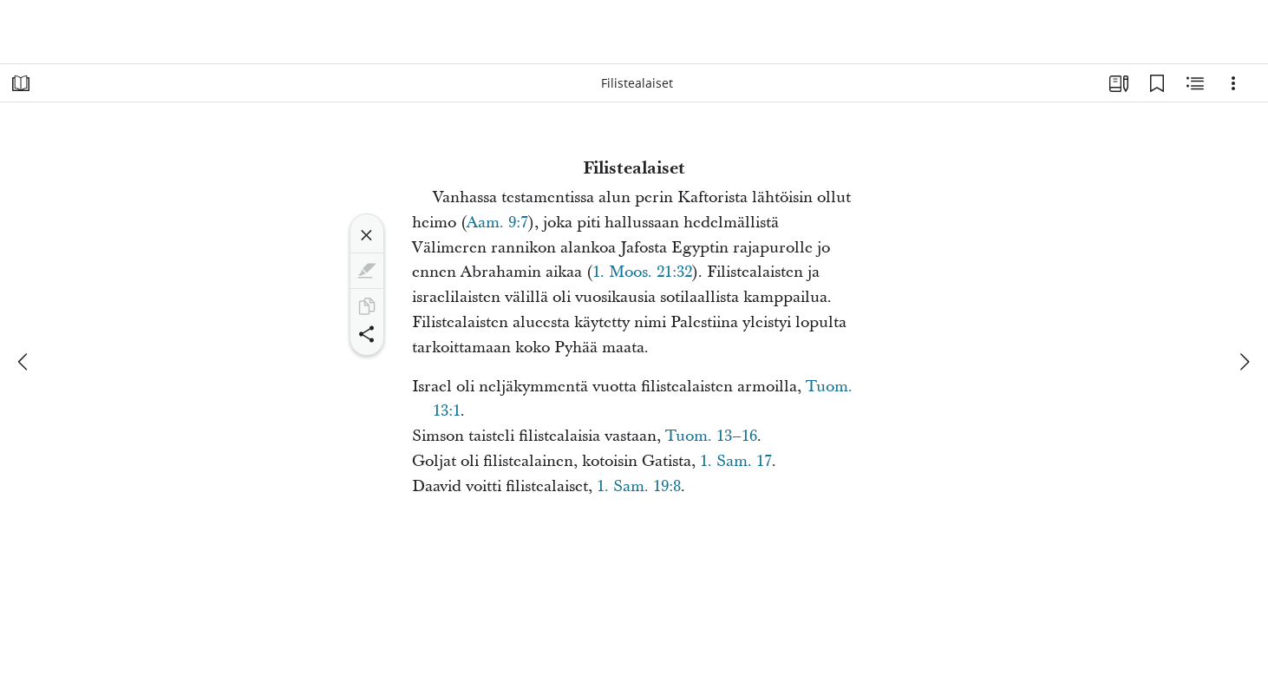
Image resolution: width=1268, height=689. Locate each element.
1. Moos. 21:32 (642, 272)
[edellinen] (24, 361)
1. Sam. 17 (736, 461)
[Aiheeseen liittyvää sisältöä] (1195, 83)
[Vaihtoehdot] (1233, 83)
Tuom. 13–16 (711, 436)
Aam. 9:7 (497, 222)
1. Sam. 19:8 (639, 486)
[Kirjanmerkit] (1157, 83)
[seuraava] (1243, 361)
